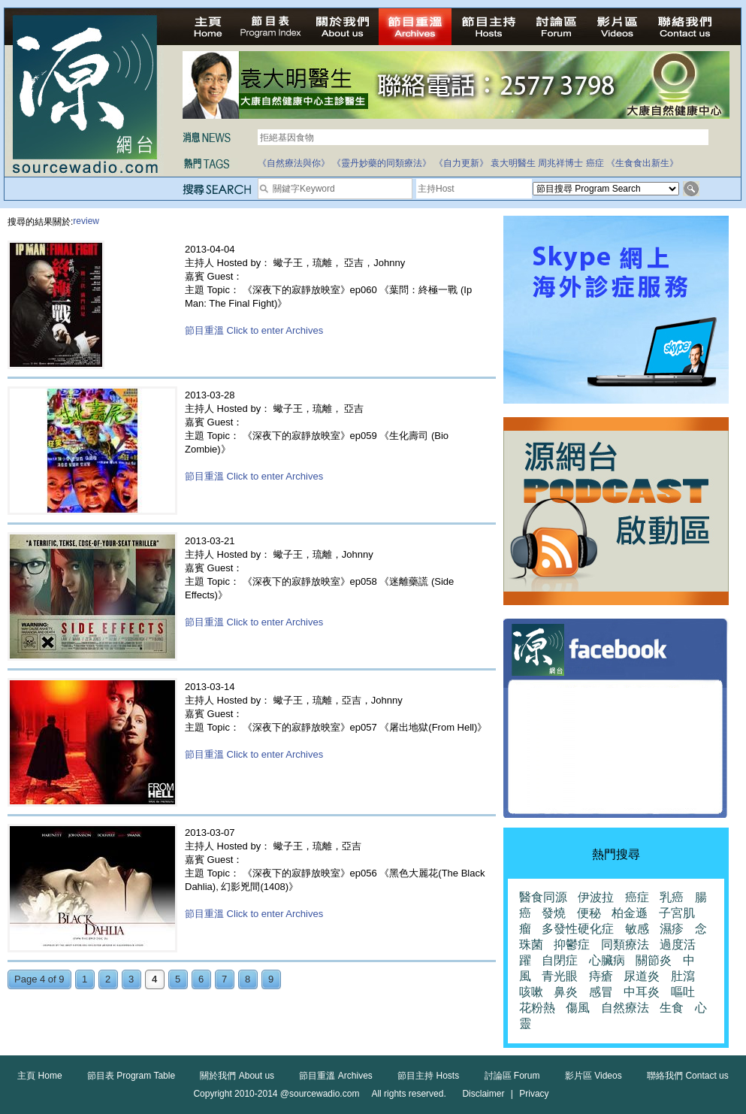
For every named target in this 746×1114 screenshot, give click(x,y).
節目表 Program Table (131, 1075)
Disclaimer (483, 1093)
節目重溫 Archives (335, 1075)
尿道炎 (642, 976)
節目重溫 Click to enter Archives (254, 330)
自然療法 (625, 1007)
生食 (672, 1007)
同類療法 (625, 944)
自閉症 (560, 960)
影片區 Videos (593, 1075)
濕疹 (672, 928)
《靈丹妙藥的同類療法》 (381, 163)
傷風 (578, 1007)
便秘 (589, 913)
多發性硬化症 (578, 928)
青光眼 (560, 976)
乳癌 (672, 897)
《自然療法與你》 (294, 163)
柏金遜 (630, 913)
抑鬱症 (572, 944)
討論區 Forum (512, 1075)
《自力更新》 (461, 163)
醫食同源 (543, 897)
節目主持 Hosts (428, 1075)
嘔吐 (683, 991)
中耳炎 (642, 991)
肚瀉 (683, 976)
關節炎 (654, 960)
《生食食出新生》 (642, 163)
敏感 (637, 928)
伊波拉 (596, 897)
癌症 (595, 163)
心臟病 (607, 960)
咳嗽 (531, 991)
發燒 (554, 913)
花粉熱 (537, 1007)
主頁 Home (39, 1075)
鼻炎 (566, 991)
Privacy (533, 1093)
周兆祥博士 (560, 163)
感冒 (601, 991)
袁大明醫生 (513, 163)
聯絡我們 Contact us (688, 1075)
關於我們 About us (237, 1075)
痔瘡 (601, 976)
